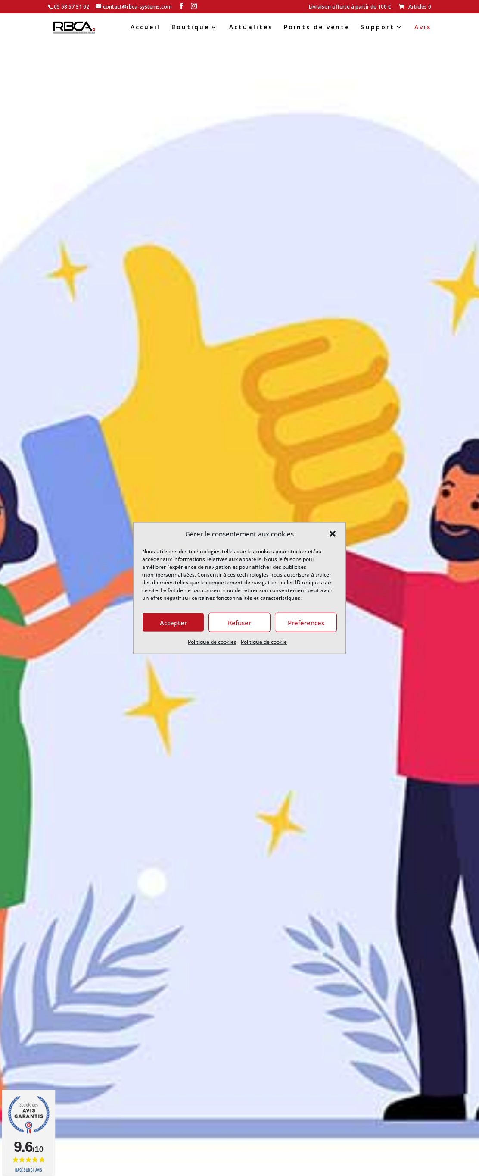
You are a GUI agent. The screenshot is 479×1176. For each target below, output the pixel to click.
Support (378, 27)
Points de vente (317, 27)
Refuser (239, 622)
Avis (422, 27)
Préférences (306, 622)
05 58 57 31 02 (71, 6)
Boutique (190, 27)
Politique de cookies (212, 642)
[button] (332, 534)
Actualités (251, 27)
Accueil (145, 27)
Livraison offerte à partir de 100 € (350, 7)
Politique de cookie (264, 642)
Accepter (173, 622)
